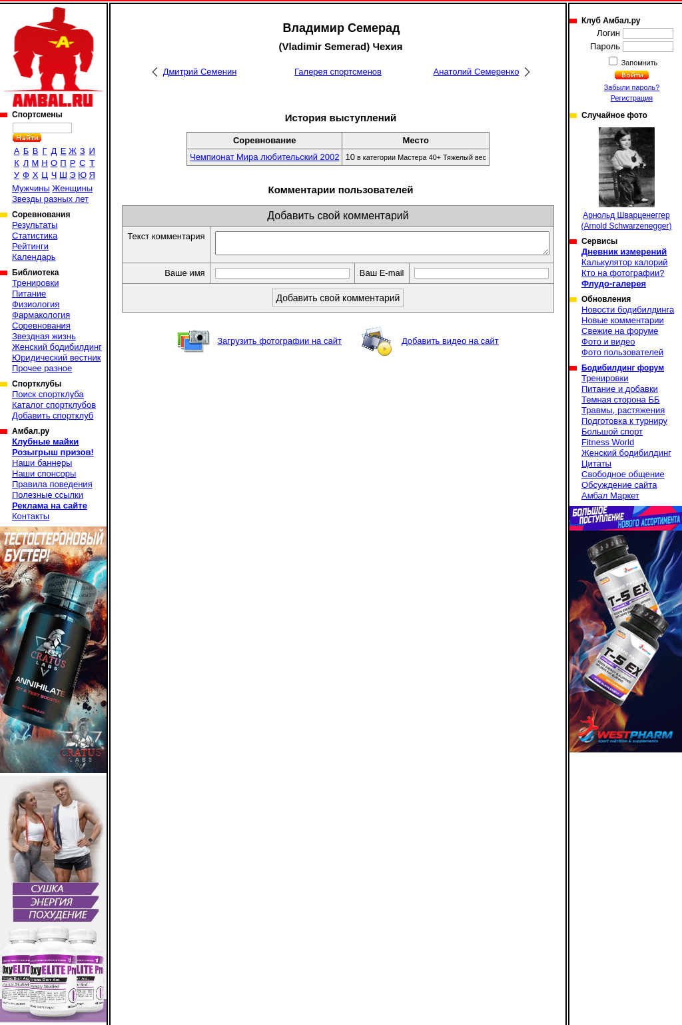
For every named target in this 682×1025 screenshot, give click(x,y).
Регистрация (632, 98)
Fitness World (607, 442)
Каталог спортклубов (54, 405)
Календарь (34, 257)
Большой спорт (612, 432)
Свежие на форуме (620, 331)
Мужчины (31, 188)
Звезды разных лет (50, 199)
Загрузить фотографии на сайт (279, 356)
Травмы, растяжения (623, 410)
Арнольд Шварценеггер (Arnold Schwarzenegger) (626, 179)
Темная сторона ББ (620, 400)
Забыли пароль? (632, 87)
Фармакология (41, 315)
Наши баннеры (42, 463)
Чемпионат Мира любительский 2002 (264, 157)
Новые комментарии (622, 320)
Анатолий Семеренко (476, 72)
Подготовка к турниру (624, 421)
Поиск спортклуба (48, 394)
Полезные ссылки (47, 495)
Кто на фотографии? (623, 273)
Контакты (30, 516)
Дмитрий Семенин (200, 72)
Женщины (72, 188)
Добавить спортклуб (52, 416)
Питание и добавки (619, 389)
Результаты (34, 225)
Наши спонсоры (44, 474)
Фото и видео (608, 342)
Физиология (35, 304)
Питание (29, 294)
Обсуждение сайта (619, 485)
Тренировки (35, 283)
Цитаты (596, 464)
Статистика (34, 236)
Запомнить (638, 63)
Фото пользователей (622, 352)
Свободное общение (623, 474)
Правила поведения (52, 484)
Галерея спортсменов (338, 72)
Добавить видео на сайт (450, 356)
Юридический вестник (56, 358)
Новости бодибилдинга (627, 310)
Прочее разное (42, 368)
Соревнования (41, 326)
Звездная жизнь (44, 336)
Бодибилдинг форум (622, 368)
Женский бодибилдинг (57, 347)
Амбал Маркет (610, 496)
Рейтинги (30, 246)
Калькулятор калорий (624, 262)
